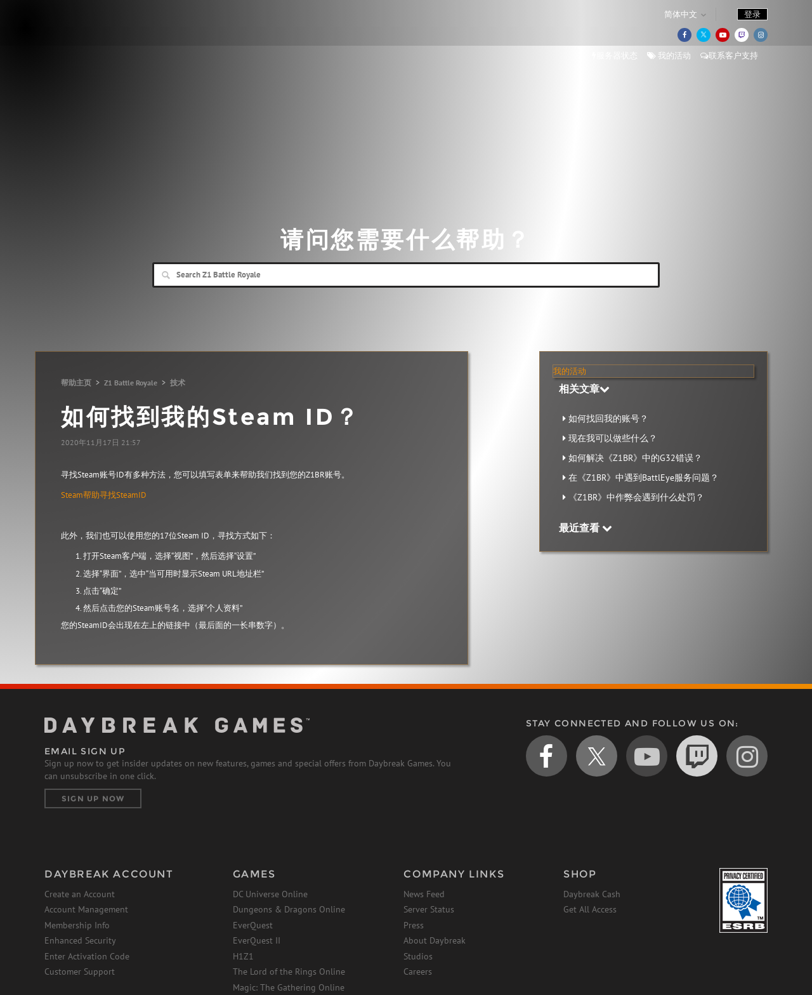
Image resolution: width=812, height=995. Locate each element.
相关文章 (584, 388)
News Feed (424, 894)
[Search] (406, 275)
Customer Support (79, 971)
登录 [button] (752, 14)
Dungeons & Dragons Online (289, 909)
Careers (417, 971)
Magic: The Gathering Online (288, 987)
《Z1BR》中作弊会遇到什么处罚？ (636, 497)
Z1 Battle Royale (130, 382)
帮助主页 (76, 382)
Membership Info (77, 925)
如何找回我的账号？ (608, 418)
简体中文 (680, 14)
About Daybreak (434, 940)
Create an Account (79, 894)
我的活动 (669, 55)
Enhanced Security (80, 940)
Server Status (428, 909)
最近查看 (585, 527)
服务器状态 (615, 55)
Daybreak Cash (591, 894)
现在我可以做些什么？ (612, 438)
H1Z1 (243, 956)
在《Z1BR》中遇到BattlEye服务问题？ (643, 477)
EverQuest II (256, 940)
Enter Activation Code (86, 956)
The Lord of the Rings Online (289, 971)
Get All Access (590, 909)
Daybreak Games (101, 36)
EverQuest (253, 925)
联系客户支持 (729, 55)
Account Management (86, 909)
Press (413, 925)
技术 (177, 382)
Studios (418, 956)
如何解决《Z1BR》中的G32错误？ (635, 458)
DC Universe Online (270, 894)
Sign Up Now (93, 798)
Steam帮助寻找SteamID (104, 495)
